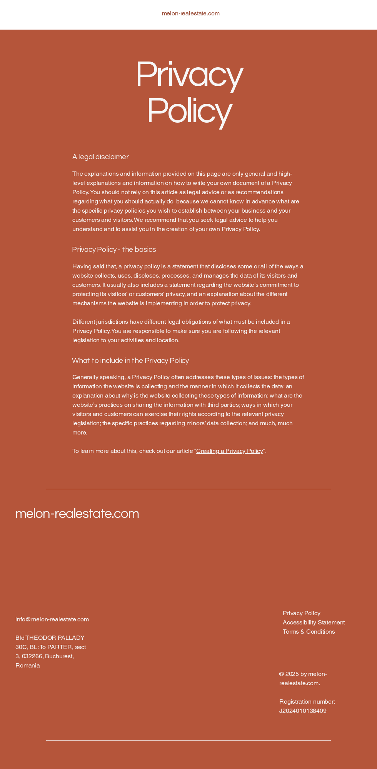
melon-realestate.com (77, 514)
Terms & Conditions (309, 631)
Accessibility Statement (314, 622)
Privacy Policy (301, 613)
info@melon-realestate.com (52, 619)
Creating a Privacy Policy (229, 450)
